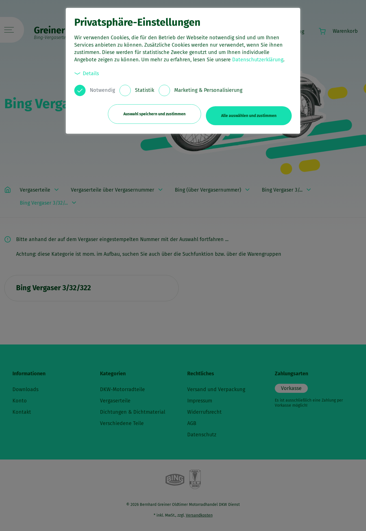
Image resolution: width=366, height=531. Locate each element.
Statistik (144, 90)
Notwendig (102, 90)
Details (87, 73)
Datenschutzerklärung (257, 60)
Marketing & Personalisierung (208, 90)
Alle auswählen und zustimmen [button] (248, 112)
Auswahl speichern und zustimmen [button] (151, 112)
